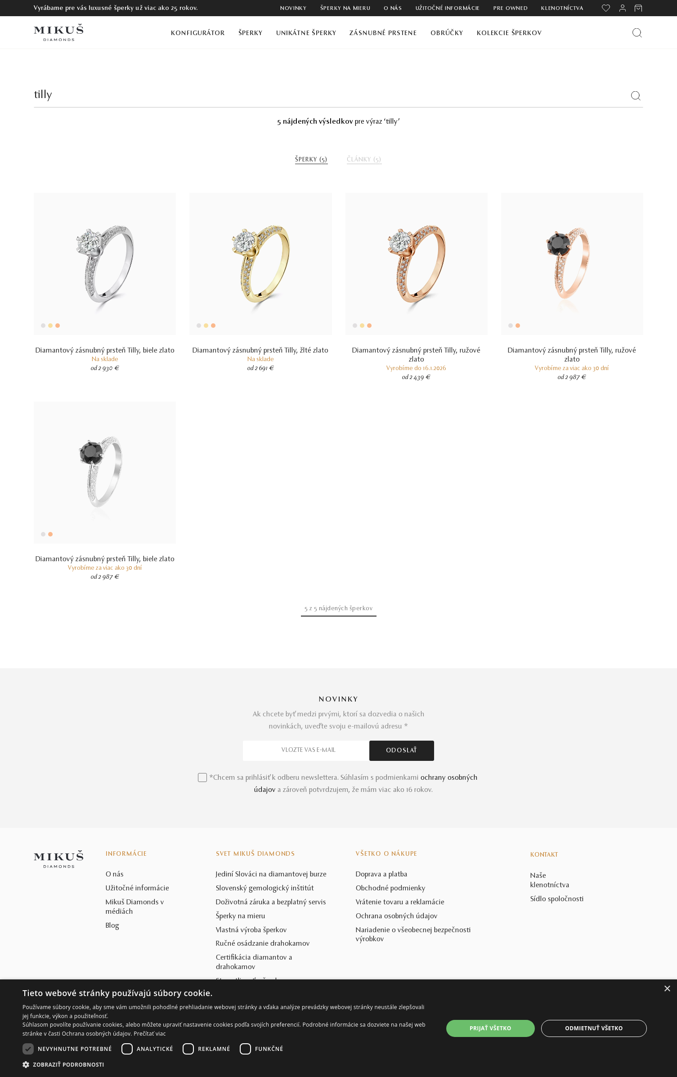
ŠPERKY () (311, 160)
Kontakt (544, 855)
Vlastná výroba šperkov (251, 930)
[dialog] (338, 1028)
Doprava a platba (382, 874)
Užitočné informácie (448, 8)
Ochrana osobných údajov (397, 916)
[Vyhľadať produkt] (637, 32)
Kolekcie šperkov (509, 33)
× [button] (667, 989)
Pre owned (510, 8)
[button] (226, 1064)
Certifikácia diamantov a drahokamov (254, 962)
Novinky (293, 8)
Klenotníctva (562, 8)
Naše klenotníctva (549, 880)
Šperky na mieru (345, 8)
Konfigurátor (197, 33)
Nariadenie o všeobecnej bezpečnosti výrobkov (413, 935)
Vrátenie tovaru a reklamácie (400, 902)
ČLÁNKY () (364, 160)
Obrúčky (446, 33)
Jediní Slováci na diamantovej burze (271, 874)
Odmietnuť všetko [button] (594, 1028)
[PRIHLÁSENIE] (622, 8)
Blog (112, 926)
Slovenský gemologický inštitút (265, 888)
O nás (393, 8)
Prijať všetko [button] (490, 1028)
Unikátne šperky (306, 33)
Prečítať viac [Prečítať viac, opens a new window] (150, 1033)
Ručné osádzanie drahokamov (263, 943)
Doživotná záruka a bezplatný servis (271, 902)
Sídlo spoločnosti (557, 899)
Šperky (250, 33)
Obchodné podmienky (391, 888)
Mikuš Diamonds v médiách (135, 907)
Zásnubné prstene (383, 33)
